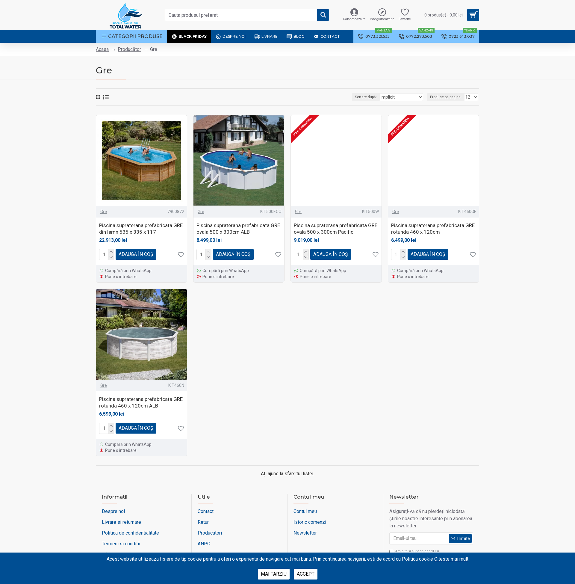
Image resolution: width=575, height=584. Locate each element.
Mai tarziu (274, 574)
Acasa (102, 49)
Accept (305, 574)
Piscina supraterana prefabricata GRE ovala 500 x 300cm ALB (238, 228)
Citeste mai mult (451, 559)
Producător (129, 49)
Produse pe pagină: (447, 97)
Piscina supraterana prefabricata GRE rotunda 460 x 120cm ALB (141, 402)
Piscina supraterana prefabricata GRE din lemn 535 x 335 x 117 (141, 228)
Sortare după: (371, 97)
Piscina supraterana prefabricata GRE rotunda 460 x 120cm (433, 228)
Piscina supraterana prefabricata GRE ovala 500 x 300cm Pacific (335, 228)
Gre (103, 211)
